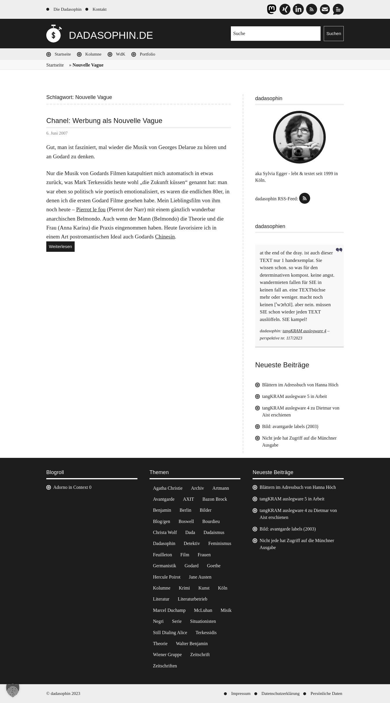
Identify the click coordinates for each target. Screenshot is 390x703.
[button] (12, 690)
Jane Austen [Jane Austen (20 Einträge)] (200, 576)
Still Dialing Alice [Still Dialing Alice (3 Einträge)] (170, 632)
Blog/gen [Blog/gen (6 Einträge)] (161, 521)
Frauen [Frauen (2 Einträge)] (204, 554)
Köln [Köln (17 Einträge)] (222, 587)
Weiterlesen (62, 247)
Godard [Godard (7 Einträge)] (192, 565)
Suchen (333, 33)
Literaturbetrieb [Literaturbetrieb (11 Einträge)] (192, 598)
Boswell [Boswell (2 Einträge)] (186, 521)
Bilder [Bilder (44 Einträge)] (205, 510)
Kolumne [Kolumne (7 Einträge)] (161, 587)
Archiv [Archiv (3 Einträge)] (197, 488)
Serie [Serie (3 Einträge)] (177, 621)
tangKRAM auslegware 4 (304, 330)
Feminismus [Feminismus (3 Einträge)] (219, 543)
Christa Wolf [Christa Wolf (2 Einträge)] (165, 532)
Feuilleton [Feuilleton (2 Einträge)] (162, 554)
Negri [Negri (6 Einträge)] (158, 621)
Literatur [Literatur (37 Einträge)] (161, 598)
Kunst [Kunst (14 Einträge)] (204, 587)
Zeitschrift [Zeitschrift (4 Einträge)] (200, 654)
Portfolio (147, 54)
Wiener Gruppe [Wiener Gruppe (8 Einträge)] (167, 654)
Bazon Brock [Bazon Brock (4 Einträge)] (215, 499)
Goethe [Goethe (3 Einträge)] (213, 565)
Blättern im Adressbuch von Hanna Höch (300, 384)
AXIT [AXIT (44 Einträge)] (188, 499)
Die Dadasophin (68, 9)
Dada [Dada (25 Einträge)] (190, 532)
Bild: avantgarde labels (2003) (290, 426)
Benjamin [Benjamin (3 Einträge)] (162, 510)
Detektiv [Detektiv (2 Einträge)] (192, 543)
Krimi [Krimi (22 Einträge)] (184, 587)
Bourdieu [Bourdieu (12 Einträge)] (211, 521)
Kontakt (99, 9)
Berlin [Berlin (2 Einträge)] (186, 510)
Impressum (241, 693)
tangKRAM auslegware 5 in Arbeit (294, 396)
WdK (121, 54)
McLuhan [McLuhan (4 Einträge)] (203, 610)
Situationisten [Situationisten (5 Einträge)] (203, 621)
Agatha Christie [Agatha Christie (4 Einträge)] (168, 488)
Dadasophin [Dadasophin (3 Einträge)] (164, 543)
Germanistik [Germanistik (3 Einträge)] (164, 565)
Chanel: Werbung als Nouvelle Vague (104, 120)
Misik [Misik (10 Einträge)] (226, 610)
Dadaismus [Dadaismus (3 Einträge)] (214, 532)
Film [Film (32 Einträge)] (185, 554)
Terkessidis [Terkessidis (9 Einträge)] (206, 632)
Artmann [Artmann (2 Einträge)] (220, 488)
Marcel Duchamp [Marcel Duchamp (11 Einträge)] (169, 610)
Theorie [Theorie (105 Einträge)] (160, 643)
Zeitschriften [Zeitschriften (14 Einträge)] (165, 665)
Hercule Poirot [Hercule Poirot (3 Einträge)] (167, 576)
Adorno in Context (70, 487)
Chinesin (165, 237)
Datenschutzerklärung (281, 693)
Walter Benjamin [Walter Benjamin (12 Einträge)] (192, 643)
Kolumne (93, 54)
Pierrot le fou (91, 209)
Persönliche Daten (326, 693)
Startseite (63, 54)
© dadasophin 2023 (63, 693)
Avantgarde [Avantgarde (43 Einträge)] (163, 499)
